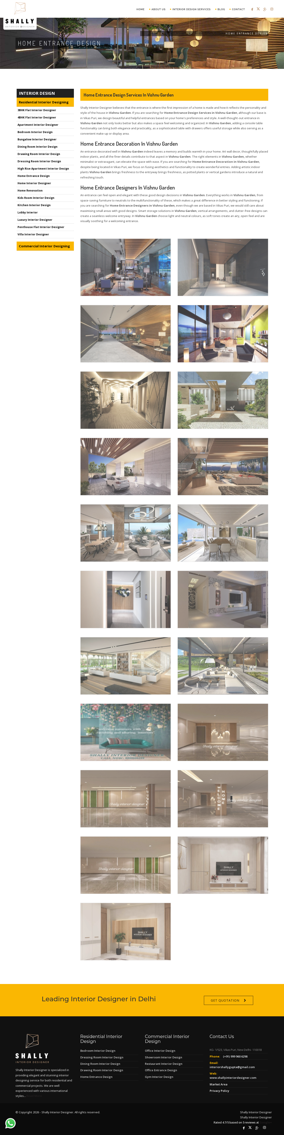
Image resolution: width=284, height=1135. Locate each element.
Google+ (266, 1122)
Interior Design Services (191, 9)
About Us (159, 9)
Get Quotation (225, 1013)
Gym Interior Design (159, 1077)
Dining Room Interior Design (37, 147)
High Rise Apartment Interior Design (43, 169)
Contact (238, 9)
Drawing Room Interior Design (39, 154)
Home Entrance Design (34, 176)
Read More (34, 1096)
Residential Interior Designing (194, 33)
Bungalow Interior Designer (37, 140)
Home (140, 9)
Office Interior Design (160, 1051)
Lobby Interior (28, 213)
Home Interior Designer (34, 184)
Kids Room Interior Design (36, 198)
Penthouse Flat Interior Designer (41, 227)
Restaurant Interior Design (163, 1064)
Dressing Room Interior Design (39, 162)
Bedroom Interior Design (35, 132)
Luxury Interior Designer (35, 220)
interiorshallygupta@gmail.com (232, 1067)
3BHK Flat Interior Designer (37, 110)
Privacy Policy (219, 1091)
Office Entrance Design (161, 1070)
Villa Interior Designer (33, 235)
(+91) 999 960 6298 (235, 1056)
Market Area (218, 1084)
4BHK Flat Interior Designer (37, 118)
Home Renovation (30, 191)
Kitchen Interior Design (34, 205)
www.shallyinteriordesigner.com (233, 1078)
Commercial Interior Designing (44, 246)
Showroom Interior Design (163, 1057)
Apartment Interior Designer (38, 125)
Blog (221, 9)
